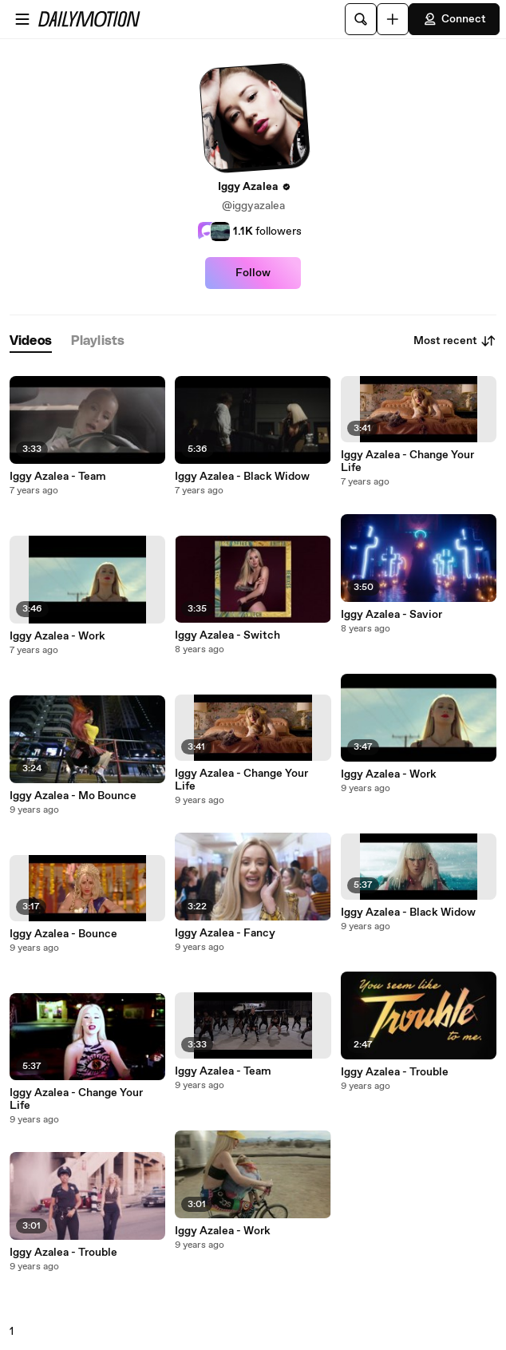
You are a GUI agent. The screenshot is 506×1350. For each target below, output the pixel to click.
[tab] (31, 341)
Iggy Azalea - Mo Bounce (73, 796)
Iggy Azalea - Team (58, 476)
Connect (454, 19)
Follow (253, 273)
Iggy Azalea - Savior (391, 614)
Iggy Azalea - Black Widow (242, 476)
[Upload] (393, 19)
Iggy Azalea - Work (57, 636)
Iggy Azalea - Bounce (63, 934)
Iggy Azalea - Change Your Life (76, 1099)
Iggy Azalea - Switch (227, 635)
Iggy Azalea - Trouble (63, 1252)
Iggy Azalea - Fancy (225, 933)
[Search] (361, 19)
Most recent (454, 341)
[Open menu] (22, 19)
